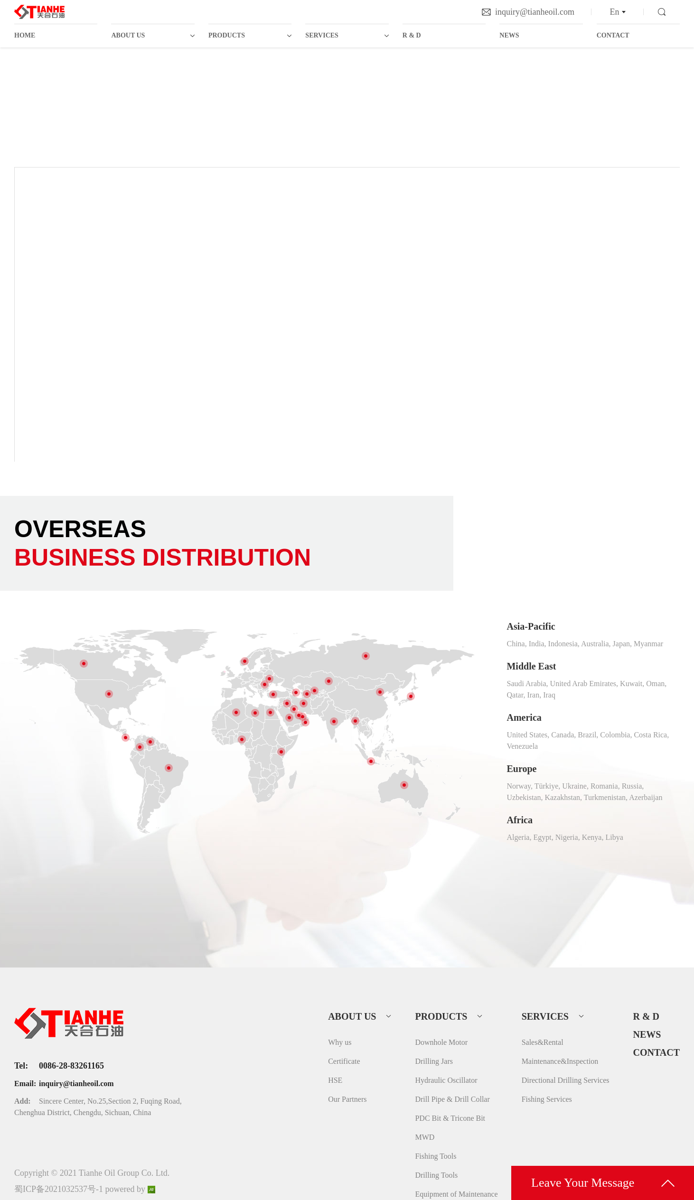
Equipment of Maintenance (456, 1194)
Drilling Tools (436, 1175)
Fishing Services (547, 1099)
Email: (25, 1083)
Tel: (21, 1065)
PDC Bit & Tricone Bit (450, 1118)
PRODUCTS (226, 35)
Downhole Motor (441, 1042)
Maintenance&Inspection (560, 1061)
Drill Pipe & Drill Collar (452, 1099)
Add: (22, 1101)
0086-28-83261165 (71, 1065)
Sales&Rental (542, 1042)
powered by (130, 1189)
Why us (339, 1042)
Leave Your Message (582, 1183)
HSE (335, 1080)
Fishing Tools (435, 1156)
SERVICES (321, 35)
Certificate (344, 1061)
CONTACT (613, 35)
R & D (412, 35)
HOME (24, 35)
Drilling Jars (434, 1061)
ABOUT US (128, 35)
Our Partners (347, 1099)
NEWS (509, 35)
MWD (424, 1137)
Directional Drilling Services (566, 1080)
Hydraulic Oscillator (446, 1080)
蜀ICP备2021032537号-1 (58, 1189)
